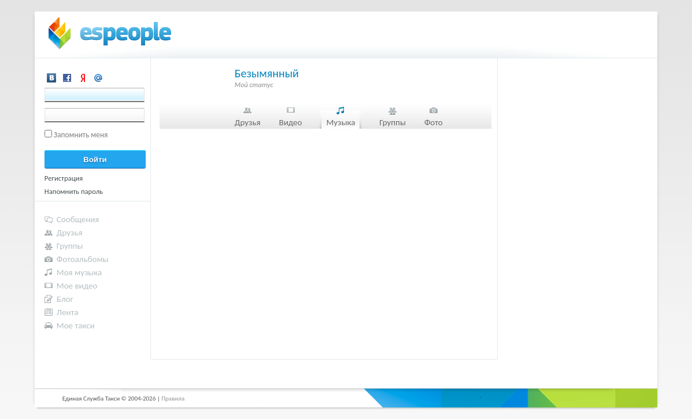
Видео (290, 122)
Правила (172, 398)
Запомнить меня (81, 135)
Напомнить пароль (74, 191)
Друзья (248, 122)
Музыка (340, 122)
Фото (433, 122)
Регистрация (64, 178)
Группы (392, 122)
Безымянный (267, 73)
